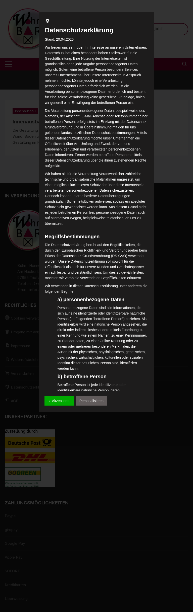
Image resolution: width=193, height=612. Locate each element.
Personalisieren (91, 401)
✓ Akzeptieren (59, 401)
